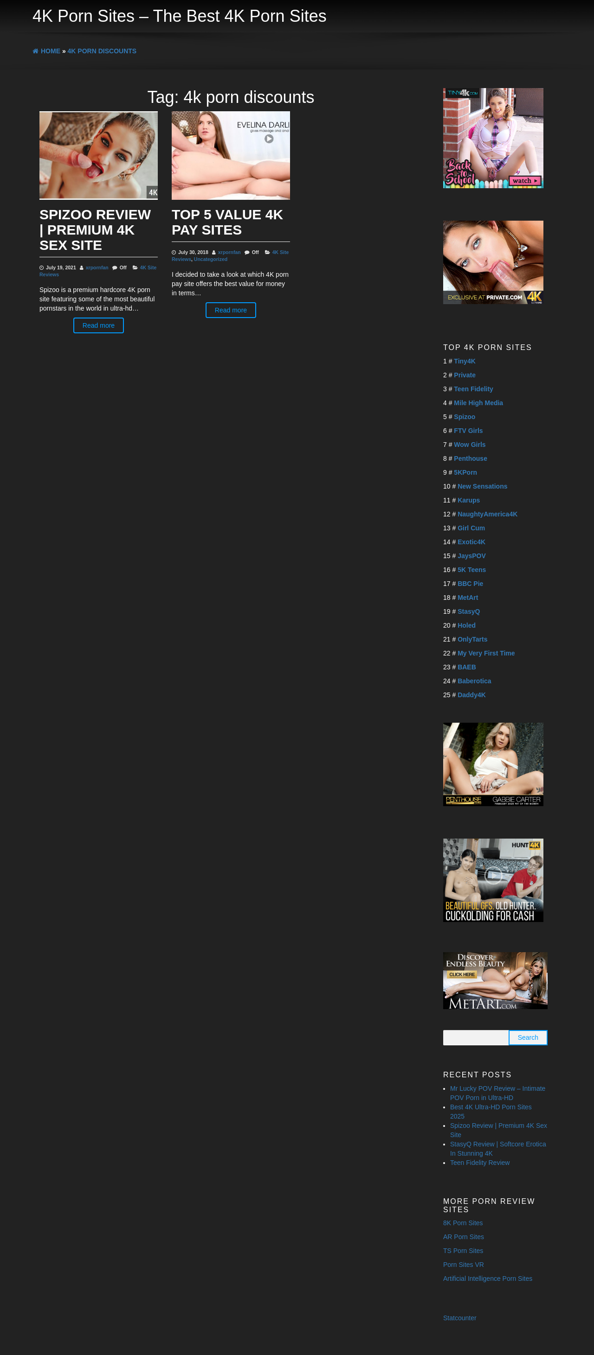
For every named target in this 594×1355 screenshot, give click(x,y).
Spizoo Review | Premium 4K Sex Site (95, 230)
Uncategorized (210, 259)
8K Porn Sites (463, 1223)
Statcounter (460, 1318)
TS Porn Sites (463, 1250)
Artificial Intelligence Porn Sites (487, 1278)
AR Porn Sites (463, 1236)
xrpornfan (97, 267)
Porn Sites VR (463, 1264)
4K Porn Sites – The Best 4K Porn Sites (179, 15)
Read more (99, 325)
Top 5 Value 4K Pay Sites (227, 222)
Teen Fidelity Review (480, 1162)
